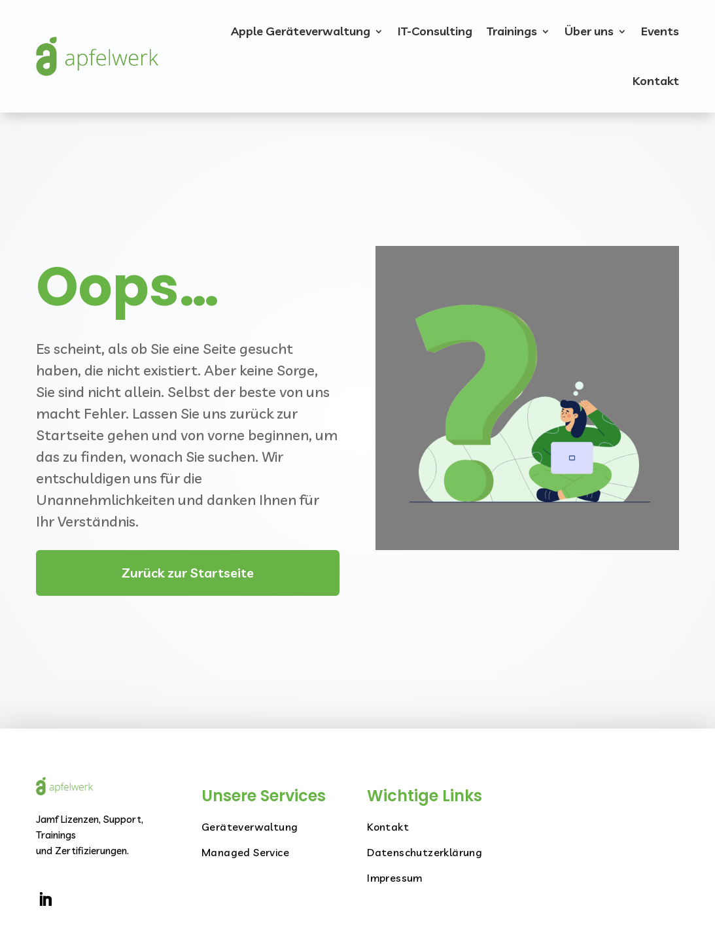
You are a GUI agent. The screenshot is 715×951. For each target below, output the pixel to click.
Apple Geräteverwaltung (300, 31)
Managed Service (245, 852)
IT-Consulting (435, 31)
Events (660, 31)
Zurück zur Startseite (188, 572)
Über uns (589, 31)
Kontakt (656, 80)
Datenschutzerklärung (424, 852)
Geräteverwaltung (249, 826)
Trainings (512, 31)
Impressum (395, 877)
